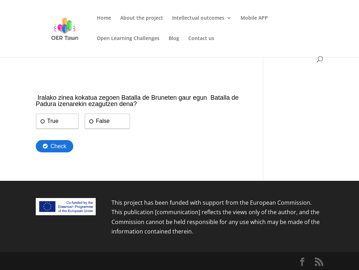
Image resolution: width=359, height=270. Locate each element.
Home (104, 18)
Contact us (201, 38)
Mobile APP (254, 18)
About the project (141, 18)
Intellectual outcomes (198, 18)
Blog (174, 38)
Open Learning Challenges (128, 38)
